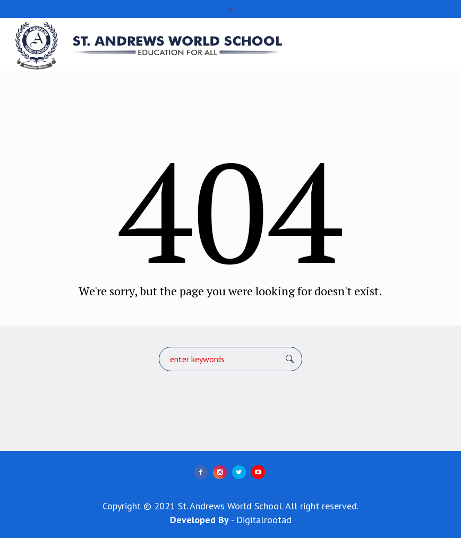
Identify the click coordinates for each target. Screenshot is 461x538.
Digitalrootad (264, 520)
